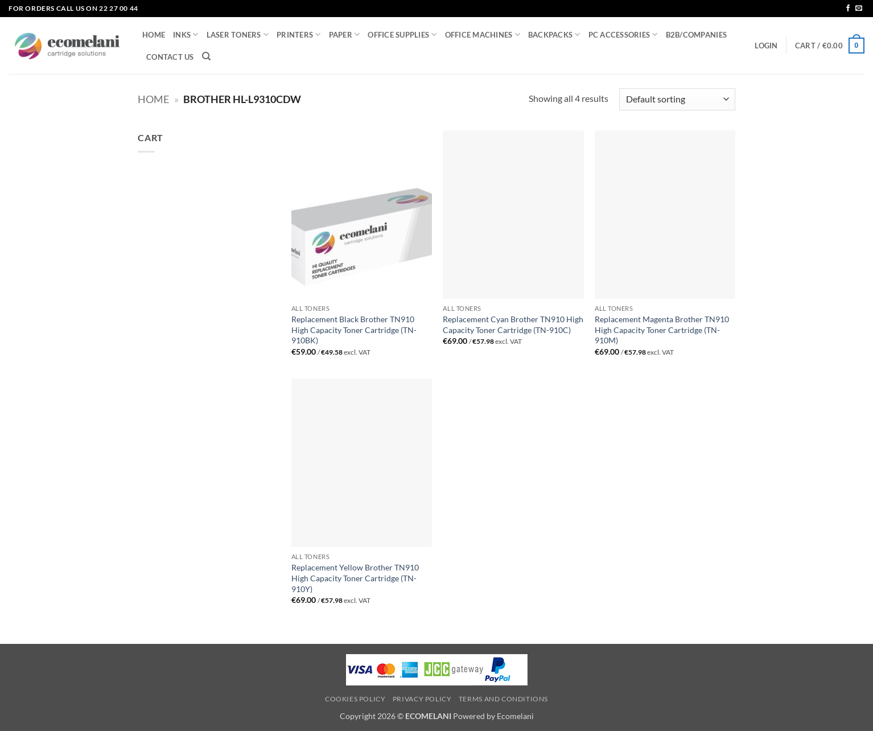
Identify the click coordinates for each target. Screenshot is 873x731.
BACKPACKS (554, 34)
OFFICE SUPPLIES (402, 34)
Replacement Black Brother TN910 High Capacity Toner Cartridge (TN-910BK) (354, 329)
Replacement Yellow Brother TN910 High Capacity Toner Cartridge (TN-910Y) (355, 577)
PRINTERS (299, 34)
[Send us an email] (858, 9)
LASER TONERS (238, 34)
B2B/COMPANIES (696, 34)
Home (153, 99)
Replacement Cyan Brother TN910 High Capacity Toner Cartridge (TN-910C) (513, 324)
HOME (153, 34)
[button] (766, 45)
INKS (185, 34)
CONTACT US (170, 56)
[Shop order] (677, 99)
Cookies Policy (355, 699)
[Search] (206, 56)
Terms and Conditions (503, 699)
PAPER (344, 34)
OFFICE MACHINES (482, 34)
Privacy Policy (422, 699)
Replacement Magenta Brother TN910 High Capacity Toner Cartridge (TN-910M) (662, 329)
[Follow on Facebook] (848, 9)
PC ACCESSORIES (623, 34)
